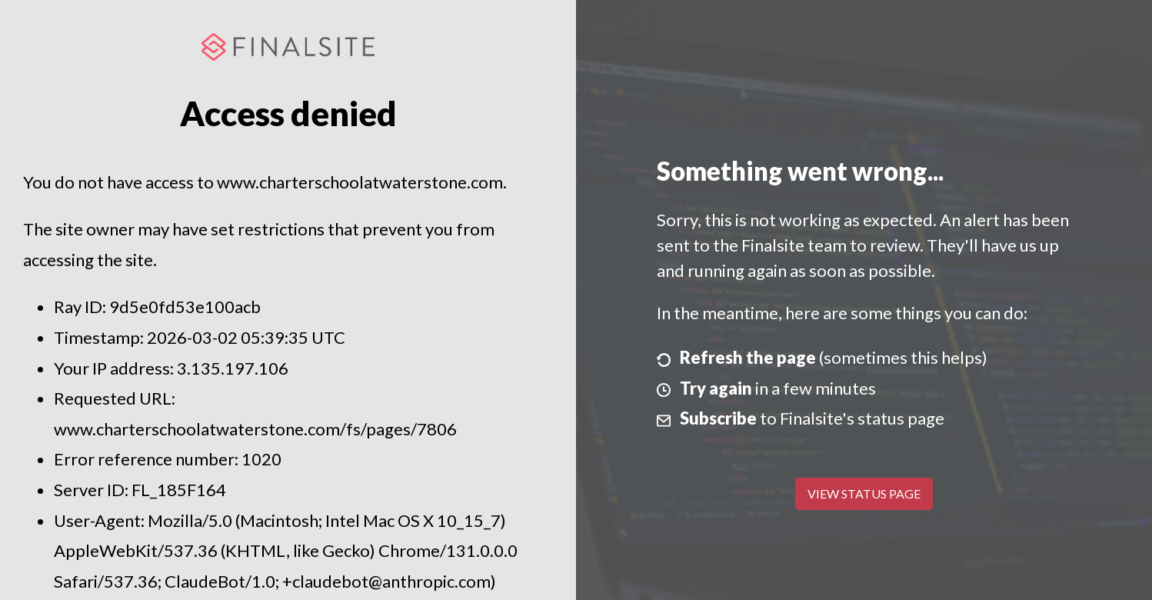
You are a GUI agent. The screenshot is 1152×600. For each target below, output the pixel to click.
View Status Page (864, 493)
